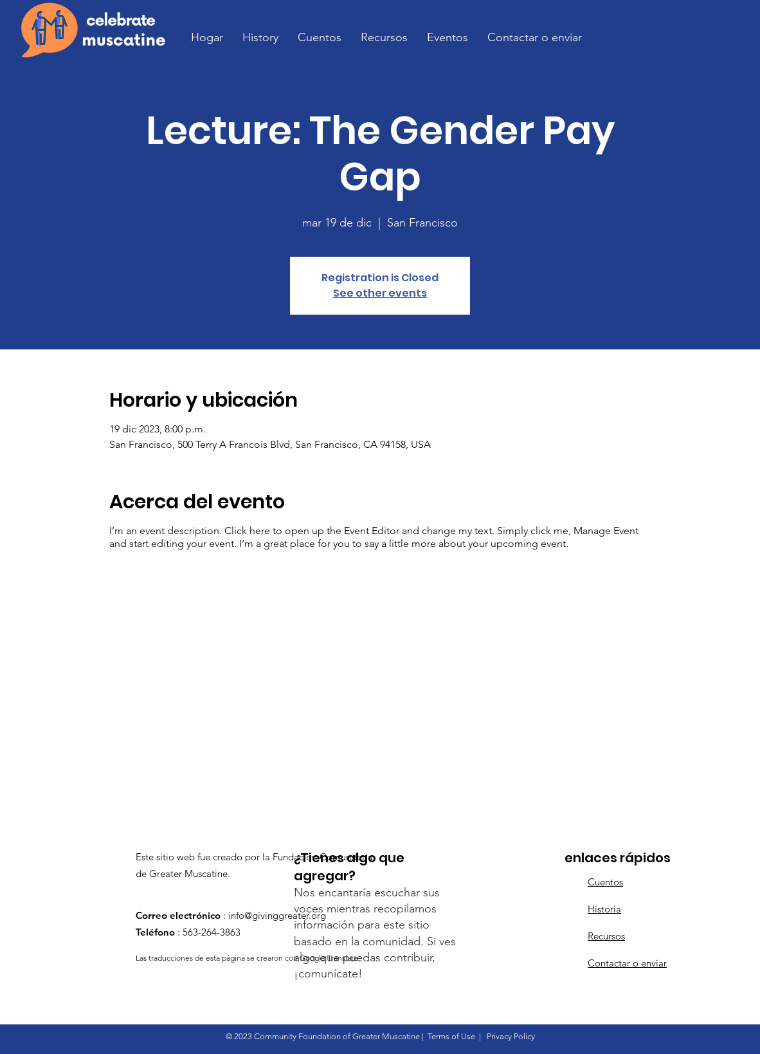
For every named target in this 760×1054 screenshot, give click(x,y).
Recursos (606, 936)
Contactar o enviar (627, 963)
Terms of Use (451, 1036)
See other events (380, 293)
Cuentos (605, 882)
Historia (604, 909)
